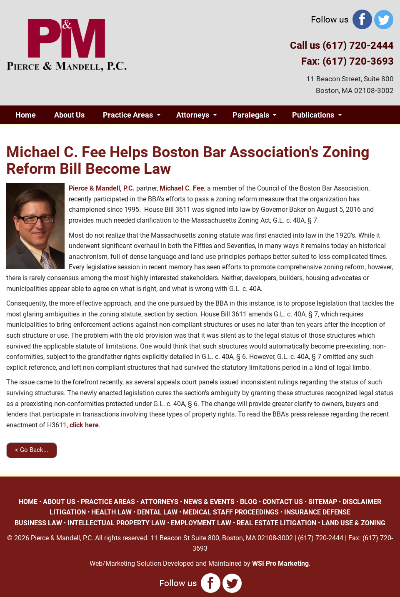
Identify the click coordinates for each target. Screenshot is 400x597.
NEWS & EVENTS (209, 502)
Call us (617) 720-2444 (342, 45)
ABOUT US (59, 502)
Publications (313, 114)
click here (84, 425)
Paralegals (250, 114)
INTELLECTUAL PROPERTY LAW (116, 523)
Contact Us (130, 133)
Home (25, 114)
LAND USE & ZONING (353, 523)
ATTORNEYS (159, 502)
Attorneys (192, 114)
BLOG (248, 502)
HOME (28, 502)
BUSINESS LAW (38, 523)
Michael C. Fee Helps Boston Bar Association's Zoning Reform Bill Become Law (188, 160)
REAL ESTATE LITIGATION (276, 523)
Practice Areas (128, 114)
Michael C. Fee (182, 188)
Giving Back (35, 133)
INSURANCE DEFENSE (317, 512)
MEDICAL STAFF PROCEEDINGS (231, 512)
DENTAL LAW (157, 512)
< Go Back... (31, 450)
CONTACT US (282, 502)
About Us (69, 114)
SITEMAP (322, 502)
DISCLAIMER (361, 502)
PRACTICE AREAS (108, 502)
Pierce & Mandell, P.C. (102, 188)
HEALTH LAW (111, 512)
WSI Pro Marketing (280, 563)
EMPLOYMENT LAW (201, 523)
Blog (80, 133)
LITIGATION (68, 512)
